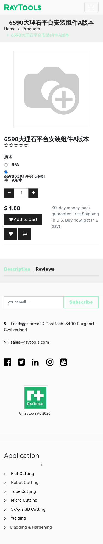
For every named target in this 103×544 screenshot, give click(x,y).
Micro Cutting (24, 500)
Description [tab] (17, 269)
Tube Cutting (24, 491)
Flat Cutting (22, 473)
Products (31, 28)
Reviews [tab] (45, 269)
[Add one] (33, 193)
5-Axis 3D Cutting (29, 509)
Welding (18, 518)
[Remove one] (9, 193)
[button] (10, 234)
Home (9, 28)
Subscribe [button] (81, 302)
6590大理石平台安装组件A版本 (40, 35)
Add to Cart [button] (23, 219)
